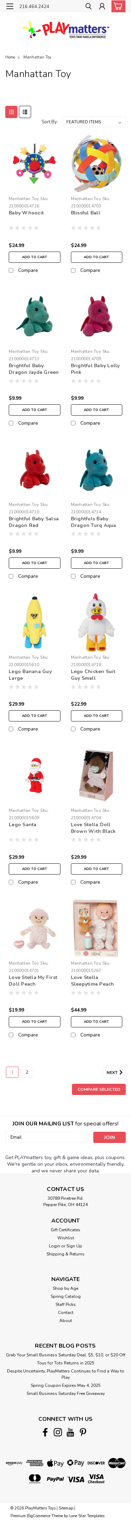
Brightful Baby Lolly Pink (95, 369)
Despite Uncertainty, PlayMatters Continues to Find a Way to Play (65, 1374)
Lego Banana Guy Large (30, 675)
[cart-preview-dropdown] (117, 6)
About (65, 1320)
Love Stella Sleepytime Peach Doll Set (92, 981)
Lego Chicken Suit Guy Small (93, 675)
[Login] (102, 7)
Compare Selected (99, 1089)
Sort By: (50, 122)
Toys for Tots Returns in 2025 (65, 1363)
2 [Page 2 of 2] (27, 1072)
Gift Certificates (65, 1230)
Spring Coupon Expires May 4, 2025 (66, 1385)
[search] (88, 7)
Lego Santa (23, 824)
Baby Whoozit (26, 213)
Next (116, 1072)
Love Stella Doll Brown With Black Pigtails (93, 828)
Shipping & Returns (65, 1254)
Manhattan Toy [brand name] (24, 198)
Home (10, 57)
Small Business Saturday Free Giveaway (66, 1393)
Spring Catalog (66, 1296)
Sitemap (66, 1508)
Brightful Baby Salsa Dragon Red (34, 522)
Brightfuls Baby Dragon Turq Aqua (93, 522)
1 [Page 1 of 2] (12, 1072)
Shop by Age (65, 1288)
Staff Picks (66, 1304)
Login (54, 1246)
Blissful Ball (85, 213)
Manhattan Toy (37, 57)
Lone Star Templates (86, 1516)
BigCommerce (38, 1516)
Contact (65, 1312)
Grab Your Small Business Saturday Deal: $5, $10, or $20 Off (65, 1355)
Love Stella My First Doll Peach (33, 980)
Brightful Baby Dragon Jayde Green (34, 369)
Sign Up (74, 1246)
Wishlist (65, 1238)
